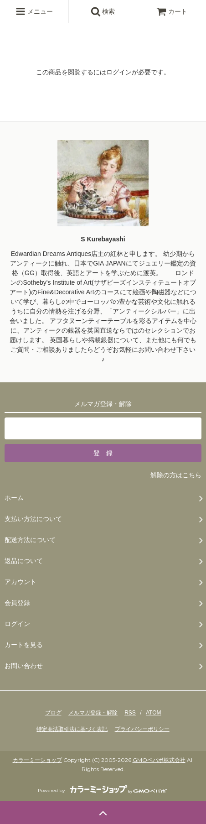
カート (171, 11)
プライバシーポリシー (142, 729)
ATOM (153, 712)
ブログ (53, 712)
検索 (103, 11)
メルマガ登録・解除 (93, 712)
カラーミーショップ (37, 759)
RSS (130, 712)
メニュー (34, 11)
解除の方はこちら (175, 475)
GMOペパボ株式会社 (159, 759)
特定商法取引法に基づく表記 (72, 729)
